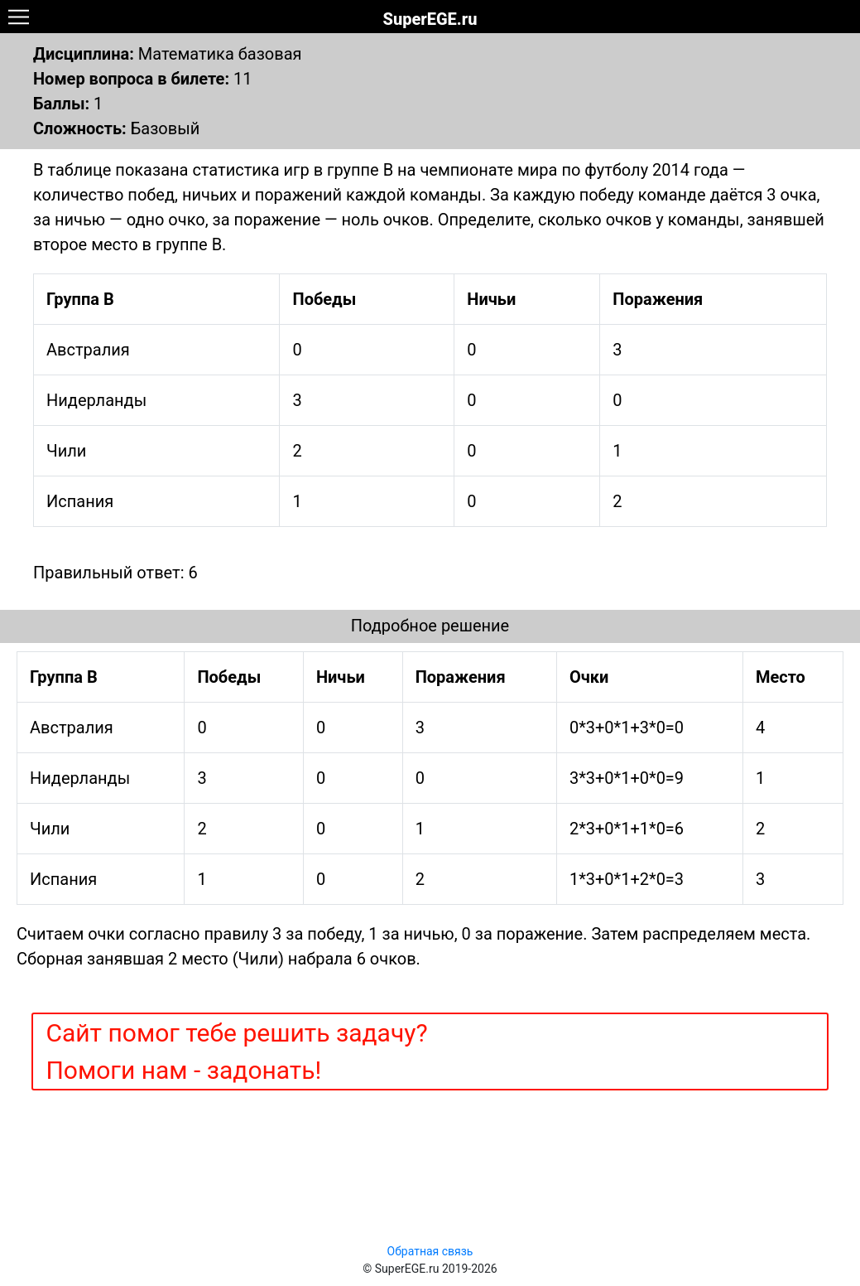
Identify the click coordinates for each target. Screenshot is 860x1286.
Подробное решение (430, 626)
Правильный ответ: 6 (115, 573)
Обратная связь (430, 1251)
